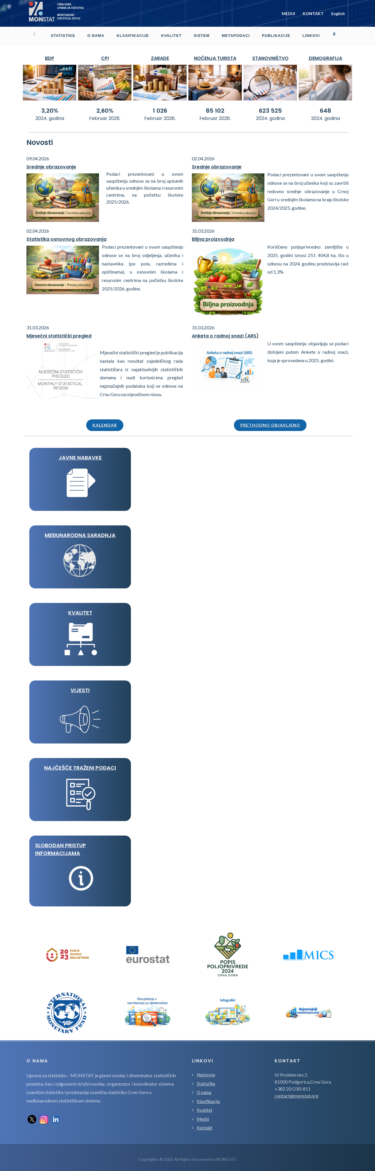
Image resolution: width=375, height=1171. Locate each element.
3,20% (49, 107)
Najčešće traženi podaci (80, 764)
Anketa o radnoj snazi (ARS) (225, 332)
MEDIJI (288, 11)
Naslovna (206, 1071)
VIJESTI (80, 686)
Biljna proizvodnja (213, 235)
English (338, 11)
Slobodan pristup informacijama (60, 845)
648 (325, 107)
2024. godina (49, 115)
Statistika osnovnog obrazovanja (66, 235)
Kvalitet (204, 1106)
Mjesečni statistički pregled (58, 332)
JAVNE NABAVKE (80, 454)
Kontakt (204, 1124)
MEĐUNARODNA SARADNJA (80, 531)
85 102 (215, 107)
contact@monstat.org (296, 1092)
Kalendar (105, 421)
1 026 (160, 107)
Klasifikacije (208, 1097)
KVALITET (80, 609)
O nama (204, 1088)
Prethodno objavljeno (270, 421)
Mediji (203, 1115)
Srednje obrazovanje (51, 163)
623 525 (270, 107)
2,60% (104, 107)
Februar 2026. (104, 115)
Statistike (206, 1080)
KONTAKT (313, 11)
